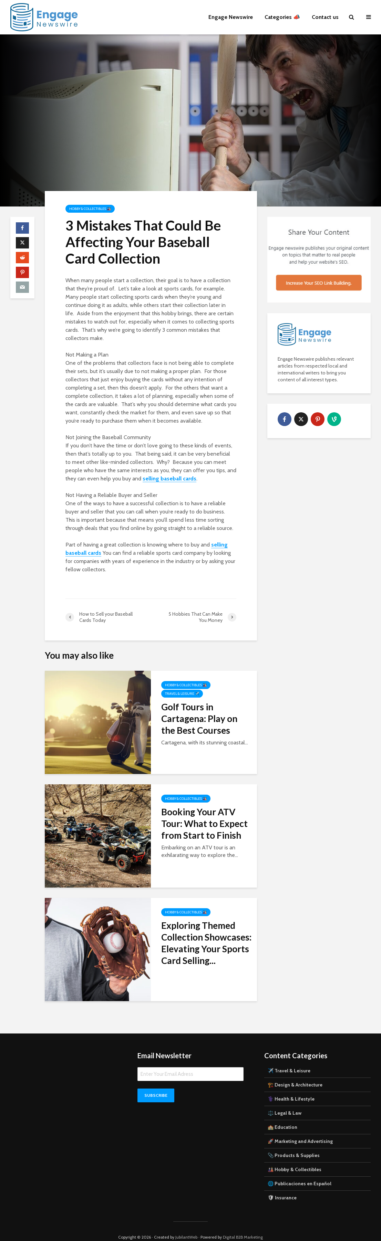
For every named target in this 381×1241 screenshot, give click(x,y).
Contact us (325, 17)
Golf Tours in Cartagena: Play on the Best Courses (199, 718)
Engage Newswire (230, 17)
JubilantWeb (186, 1225)
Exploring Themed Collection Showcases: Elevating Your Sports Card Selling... (206, 943)
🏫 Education (282, 1115)
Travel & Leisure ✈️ (182, 693)
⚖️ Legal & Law (284, 1101)
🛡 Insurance (282, 1186)
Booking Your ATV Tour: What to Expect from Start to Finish (204, 823)
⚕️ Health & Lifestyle (291, 1087)
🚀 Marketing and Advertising (300, 1129)
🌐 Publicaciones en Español (299, 1172)
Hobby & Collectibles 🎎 (90, 208)
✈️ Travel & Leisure (289, 1059)
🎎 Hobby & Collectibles (294, 1158)
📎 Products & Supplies (294, 1144)
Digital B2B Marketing (243, 1225)
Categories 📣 (282, 17)
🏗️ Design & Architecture (295, 1073)
